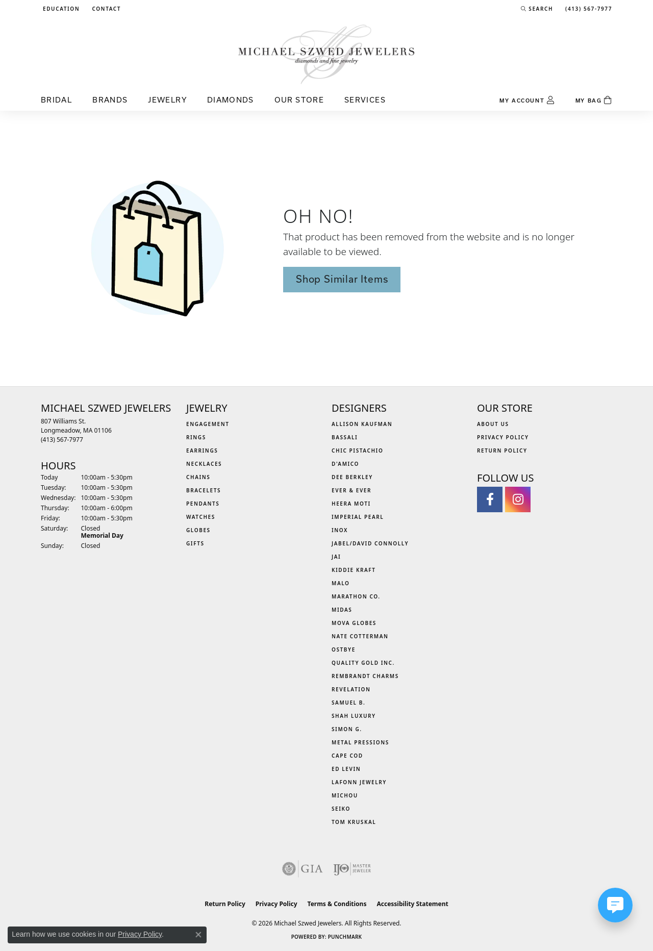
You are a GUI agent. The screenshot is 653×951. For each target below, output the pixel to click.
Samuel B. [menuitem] (348, 702)
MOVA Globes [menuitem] (354, 623)
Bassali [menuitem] (345, 437)
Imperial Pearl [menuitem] (358, 516)
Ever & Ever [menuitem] (351, 490)
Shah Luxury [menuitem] (354, 715)
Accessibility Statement (412, 903)
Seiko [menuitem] (341, 808)
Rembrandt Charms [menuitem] (365, 676)
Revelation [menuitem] (351, 689)
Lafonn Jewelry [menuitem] (359, 782)
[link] (105, 8)
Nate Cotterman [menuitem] (360, 636)
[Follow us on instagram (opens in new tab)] (518, 499)
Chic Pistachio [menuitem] (357, 450)
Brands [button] (110, 99)
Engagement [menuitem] (208, 424)
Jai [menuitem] (336, 556)
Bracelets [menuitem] (203, 490)
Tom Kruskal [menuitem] (354, 821)
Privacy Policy (503, 437)
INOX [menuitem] (340, 530)
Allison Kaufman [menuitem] (362, 424)
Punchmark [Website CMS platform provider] (345, 936)
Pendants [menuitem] (202, 503)
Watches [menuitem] (200, 516)
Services (365, 99)
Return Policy (502, 450)
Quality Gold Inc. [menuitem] (363, 662)
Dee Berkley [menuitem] (352, 477)
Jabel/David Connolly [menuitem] (370, 543)
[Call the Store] (62, 439)
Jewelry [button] (167, 99)
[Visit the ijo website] (352, 869)
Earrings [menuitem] (202, 450)
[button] (60, 8)
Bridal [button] (56, 99)
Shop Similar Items (342, 279)
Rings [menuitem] (196, 437)
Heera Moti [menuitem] (351, 503)
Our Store (299, 99)
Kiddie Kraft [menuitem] (354, 569)
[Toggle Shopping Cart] (593, 100)
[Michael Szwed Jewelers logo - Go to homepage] (326, 53)
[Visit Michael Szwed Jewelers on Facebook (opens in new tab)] (490, 499)
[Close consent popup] (198, 935)
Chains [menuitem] (198, 477)
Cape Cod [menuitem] (347, 755)
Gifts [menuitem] (195, 543)
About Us (493, 424)
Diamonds (230, 99)
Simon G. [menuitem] (347, 729)
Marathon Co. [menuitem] (356, 596)
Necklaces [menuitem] (204, 463)
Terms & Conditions (337, 903)
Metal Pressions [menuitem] (360, 742)
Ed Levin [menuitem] (346, 768)
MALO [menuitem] (341, 583)
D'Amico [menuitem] (345, 463)
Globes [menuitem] (198, 530)
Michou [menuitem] (345, 795)
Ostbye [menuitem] (344, 649)
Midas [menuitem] (342, 609)
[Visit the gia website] (302, 869)
